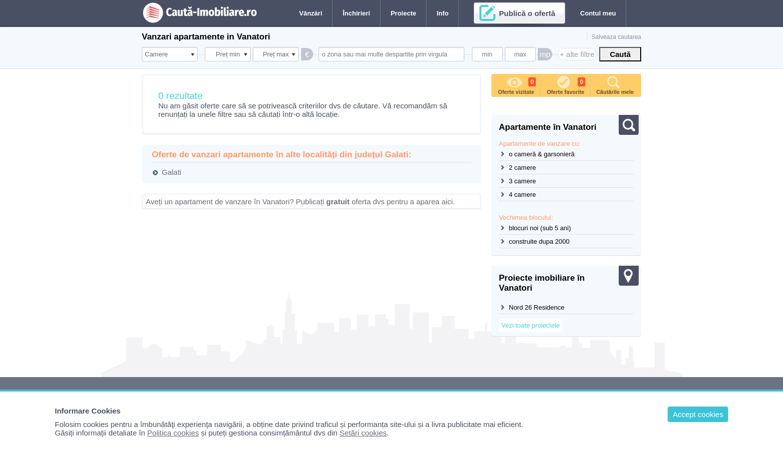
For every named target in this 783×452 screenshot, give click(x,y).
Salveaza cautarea (616, 36)
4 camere (522, 194)
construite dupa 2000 (539, 241)
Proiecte (403, 13)
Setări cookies (363, 433)
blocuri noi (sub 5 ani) (540, 228)
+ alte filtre (577, 54)
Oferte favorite (566, 84)
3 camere (522, 181)
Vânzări (310, 13)
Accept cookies (698, 414)
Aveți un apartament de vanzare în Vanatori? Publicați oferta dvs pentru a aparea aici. (300, 201)
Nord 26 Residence (536, 307)
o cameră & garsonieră (542, 154)
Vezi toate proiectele (530, 325)
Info (442, 13)
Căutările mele (615, 84)
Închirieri (356, 13)
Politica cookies (173, 433)
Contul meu (598, 13)
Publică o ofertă (527, 13)
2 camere (522, 167)
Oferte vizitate (517, 84)
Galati (171, 172)
